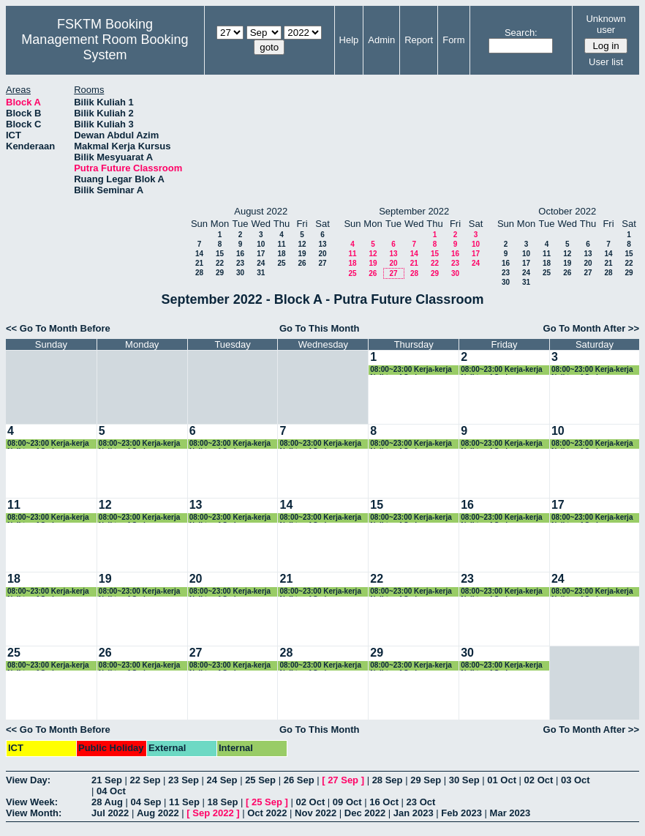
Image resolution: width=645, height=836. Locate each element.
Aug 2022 (158, 812)
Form (453, 39)
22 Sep (145, 780)
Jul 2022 (110, 812)
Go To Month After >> (591, 328)
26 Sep (299, 780)
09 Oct (347, 801)
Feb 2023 (461, 812)
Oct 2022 (267, 812)
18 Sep (223, 801)
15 (220, 254)
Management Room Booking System (104, 47)
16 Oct (384, 801)
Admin (381, 39)
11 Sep (184, 801)
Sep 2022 (212, 812)
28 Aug (107, 801)
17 (261, 254)
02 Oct (539, 780)
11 (281, 244)
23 (240, 263)
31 (261, 273)
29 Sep (425, 780)
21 (199, 263)
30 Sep (464, 780)
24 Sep (222, 780)
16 (240, 254)
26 (302, 263)
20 (322, 254)
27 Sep (343, 780)
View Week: (32, 801)
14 (199, 254)
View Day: (28, 780)
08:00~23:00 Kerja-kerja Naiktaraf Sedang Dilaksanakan (410, 370)
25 (281, 263)
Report (418, 39)
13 (322, 244)
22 (220, 263)
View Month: (33, 812)
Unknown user (605, 24)
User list (606, 61)
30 (240, 273)
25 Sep (260, 780)
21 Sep (106, 780)
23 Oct (421, 801)
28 (199, 273)
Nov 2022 (315, 812)
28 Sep (387, 780)
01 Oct (501, 780)
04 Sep (145, 801)
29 (220, 273)
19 (302, 254)
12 (302, 244)
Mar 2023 (510, 812)
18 (281, 254)
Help (349, 39)
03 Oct (575, 780)
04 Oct (111, 790)
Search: (521, 32)
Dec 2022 (364, 812)
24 (261, 263)
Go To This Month (319, 328)
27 (322, 263)
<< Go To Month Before (58, 328)
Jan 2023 (413, 812)
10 (261, 244)
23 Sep (183, 780)
